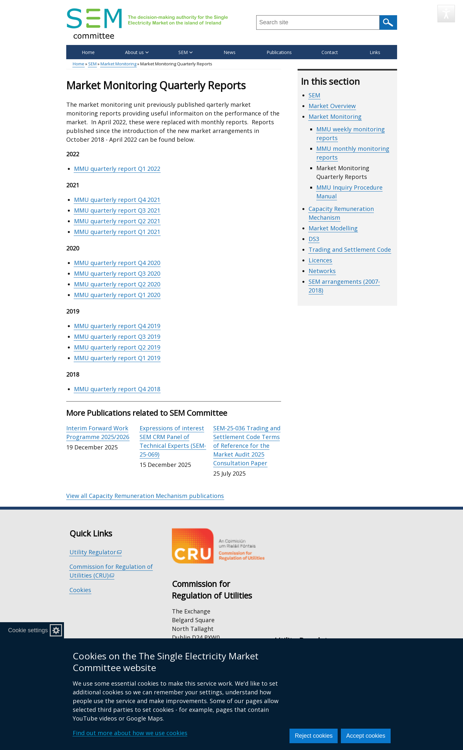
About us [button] (137, 52)
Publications (279, 52)
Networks (322, 271)
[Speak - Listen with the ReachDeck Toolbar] (446, 13)
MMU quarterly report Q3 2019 (117, 336)
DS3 (314, 239)
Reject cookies (313, 736)
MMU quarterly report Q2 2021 (117, 221)
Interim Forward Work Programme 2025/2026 (97, 432)
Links (375, 52)
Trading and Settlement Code (350, 249)
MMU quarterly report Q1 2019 (117, 358)
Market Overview (332, 106)
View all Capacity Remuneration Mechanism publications (145, 496)
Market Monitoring (118, 64)
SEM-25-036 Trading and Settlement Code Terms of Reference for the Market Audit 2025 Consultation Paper (246, 445)
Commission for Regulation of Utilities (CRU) (111, 571)
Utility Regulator (95, 552)
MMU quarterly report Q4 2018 (117, 389)
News (230, 52)
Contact (329, 52)
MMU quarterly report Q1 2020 (117, 295)
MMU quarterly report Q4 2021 (117, 200)
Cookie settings (28, 630)
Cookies (80, 590)
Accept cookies (365, 736)
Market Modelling (333, 228)
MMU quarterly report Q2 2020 (117, 284)
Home (88, 52)
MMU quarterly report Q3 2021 (117, 210)
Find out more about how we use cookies (130, 733)
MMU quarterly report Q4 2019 (117, 326)
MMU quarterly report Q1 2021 (117, 232)
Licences (320, 260)
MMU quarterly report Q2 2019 (117, 347)
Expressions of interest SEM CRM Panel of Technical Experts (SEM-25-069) (173, 441)
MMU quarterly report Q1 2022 (117, 168)
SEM (92, 64)
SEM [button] (185, 52)
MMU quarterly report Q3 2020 (117, 273)
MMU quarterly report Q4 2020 (117, 263)
